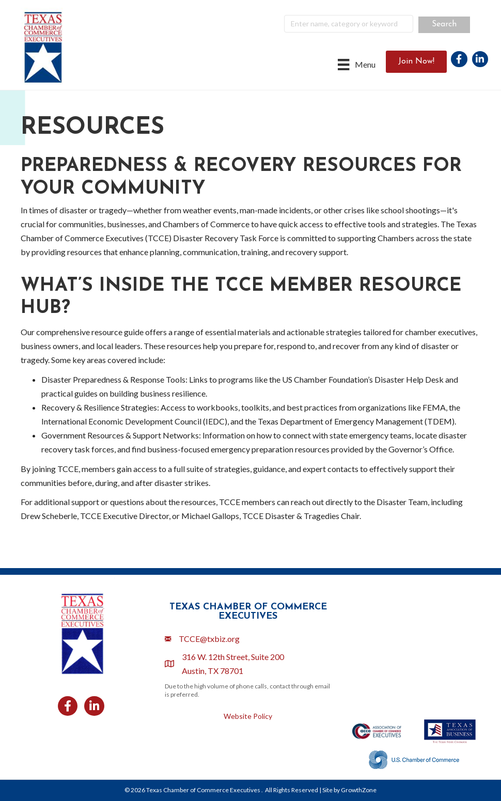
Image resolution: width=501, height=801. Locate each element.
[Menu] (356, 64)
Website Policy (248, 716)
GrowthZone (359, 790)
